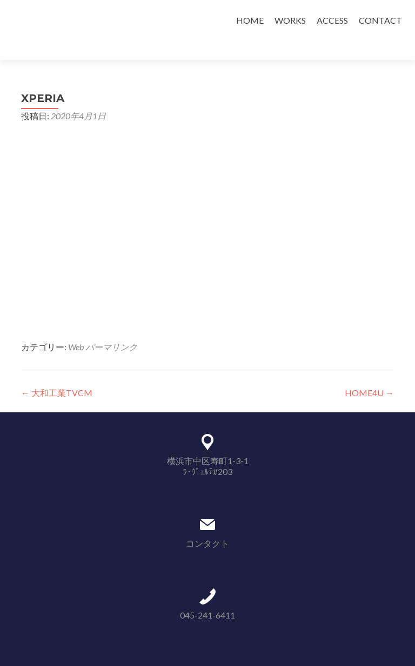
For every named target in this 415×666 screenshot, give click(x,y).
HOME (250, 20)
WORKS (290, 20)
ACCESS (332, 20)
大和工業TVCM (56, 374)
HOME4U (369, 374)
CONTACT (380, 20)
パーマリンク (111, 328)
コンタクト (207, 524)
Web (76, 328)
